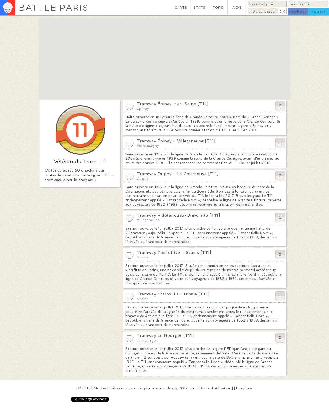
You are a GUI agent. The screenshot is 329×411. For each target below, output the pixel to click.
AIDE (237, 7)
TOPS (218, 7)
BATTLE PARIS (54, 8)
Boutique (244, 388)
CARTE (181, 7)
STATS (199, 7)
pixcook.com (155, 388)
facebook (298, 12)
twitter (318, 12)
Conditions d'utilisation (210, 388)
